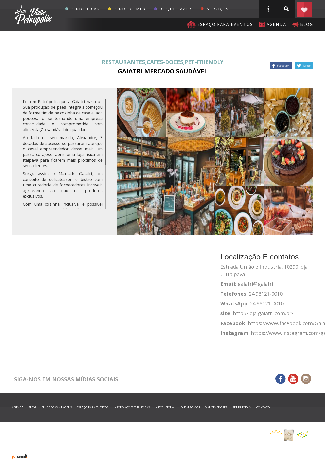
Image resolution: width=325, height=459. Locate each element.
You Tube (293, 379)
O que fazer (176, 8)
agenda (276, 24)
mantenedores (216, 407)
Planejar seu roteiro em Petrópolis (304, 9)
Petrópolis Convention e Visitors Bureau (32, 15)
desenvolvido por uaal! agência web (19, 456)
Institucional (165, 407)
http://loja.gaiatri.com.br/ (263, 313)
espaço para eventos (92, 407)
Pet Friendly (241, 407)
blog (306, 24)
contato (263, 407)
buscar (286, 9)
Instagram (306, 379)
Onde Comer (130, 8)
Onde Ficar (86, 8)
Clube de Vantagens (56, 407)
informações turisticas (268, 9)
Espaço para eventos (225, 24)
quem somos (190, 407)
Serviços (218, 8)
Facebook (281, 65)
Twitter (304, 65)
